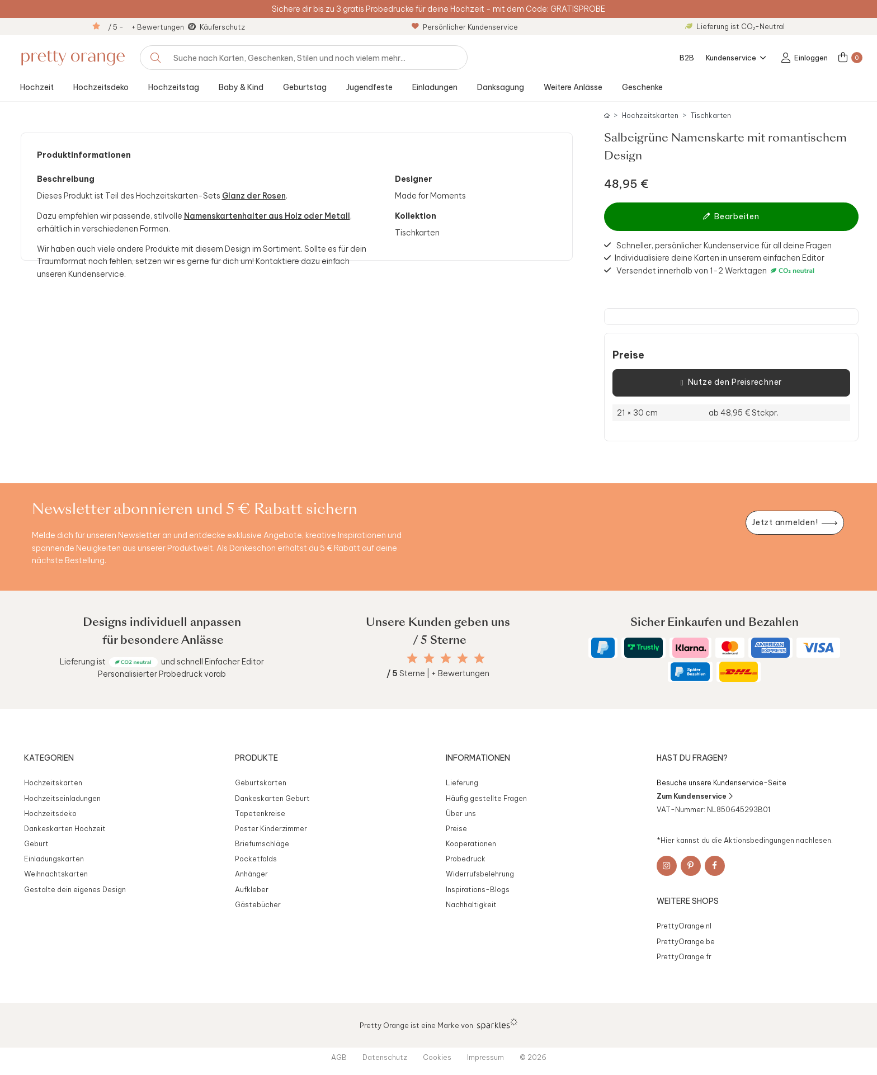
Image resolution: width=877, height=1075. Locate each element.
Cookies (437, 1057)
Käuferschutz (222, 26)
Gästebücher (258, 904)
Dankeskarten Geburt (272, 798)
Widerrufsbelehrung (480, 873)
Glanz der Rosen (254, 196)
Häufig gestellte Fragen (486, 798)
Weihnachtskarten (56, 873)
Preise (628, 355)
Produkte (256, 758)
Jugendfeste (369, 87)
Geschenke (642, 87)
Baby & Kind (241, 87)
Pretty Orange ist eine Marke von (439, 1024)
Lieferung (462, 782)
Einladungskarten (54, 858)
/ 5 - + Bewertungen (146, 26)
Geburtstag (305, 87)
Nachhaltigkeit (471, 904)
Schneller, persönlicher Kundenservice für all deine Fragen (724, 245)
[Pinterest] (691, 866)
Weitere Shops (688, 901)
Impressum (485, 1057)
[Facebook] (715, 866)
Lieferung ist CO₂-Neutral (735, 26)
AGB (339, 1057)
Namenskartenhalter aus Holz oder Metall (267, 216)
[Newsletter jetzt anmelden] (795, 523)
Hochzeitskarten (650, 115)
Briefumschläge (262, 843)
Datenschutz (384, 1057)
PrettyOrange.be (686, 941)
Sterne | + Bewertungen (437, 673)
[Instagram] (667, 866)
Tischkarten (711, 115)
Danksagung (500, 87)
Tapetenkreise (260, 813)
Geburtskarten (260, 782)
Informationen (478, 758)
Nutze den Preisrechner (731, 382)
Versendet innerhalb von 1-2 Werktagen (716, 270)
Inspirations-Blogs (478, 889)
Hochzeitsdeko (101, 87)
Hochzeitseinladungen (62, 798)
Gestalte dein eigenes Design (75, 889)
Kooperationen (471, 843)
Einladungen (435, 87)
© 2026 (533, 1057)
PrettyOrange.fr (684, 956)
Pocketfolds (256, 858)
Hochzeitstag (173, 87)
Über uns (461, 813)
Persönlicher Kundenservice (465, 26)
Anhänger (251, 873)
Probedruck (465, 858)
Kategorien (49, 758)
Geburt (36, 843)
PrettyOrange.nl (684, 925)
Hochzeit (37, 87)
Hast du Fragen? (692, 758)
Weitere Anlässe (573, 87)
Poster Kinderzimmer (271, 828)
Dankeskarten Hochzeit (65, 828)
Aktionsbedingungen (759, 840)
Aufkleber (251, 889)
